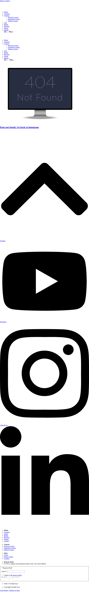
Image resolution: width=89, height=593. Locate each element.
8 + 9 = (4, 577)
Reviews (7, 26)
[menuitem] (6, 32)
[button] (44, 36)
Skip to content (5, 1)
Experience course (14, 19)
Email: (4, 571)
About (6, 28)
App (5, 23)
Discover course (13, 17)
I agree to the (12, 575)
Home (6, 12)
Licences (7, 14)
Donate (6, 30)
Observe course (13, 21)
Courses (6, 15)
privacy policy (17, 575)
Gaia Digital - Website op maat (10, 590)
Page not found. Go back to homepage (19, 127)
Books (6, 24)
